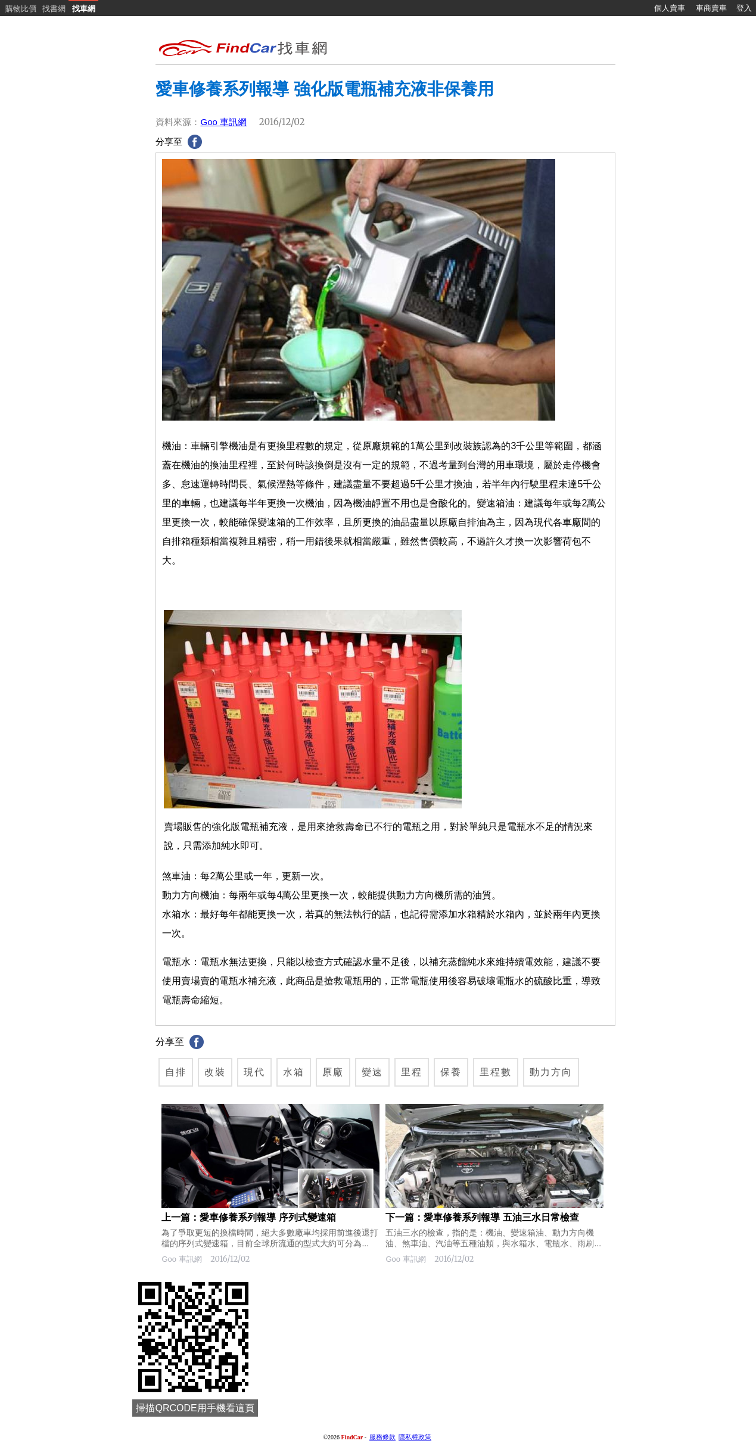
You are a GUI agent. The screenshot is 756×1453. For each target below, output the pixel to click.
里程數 (496, 1072)
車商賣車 (711, 8)
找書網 (54, 8)
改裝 (215, 1072)
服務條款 (382, 1437)
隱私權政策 (415, 1437)
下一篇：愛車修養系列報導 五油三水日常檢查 (481, 1217)
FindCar (352, 1437)
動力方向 (551, 1072)
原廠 (333, 1072)
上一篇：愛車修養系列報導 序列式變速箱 (248, 1217)
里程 (411, 1072)
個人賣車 (669, 8)
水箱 (293, 1072)
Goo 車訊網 (223, 122)
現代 (254, 1072)
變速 (372, 1072)
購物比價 (20, 8)
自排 (175, 1072)
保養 (451, 1072)
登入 (744, 8)
